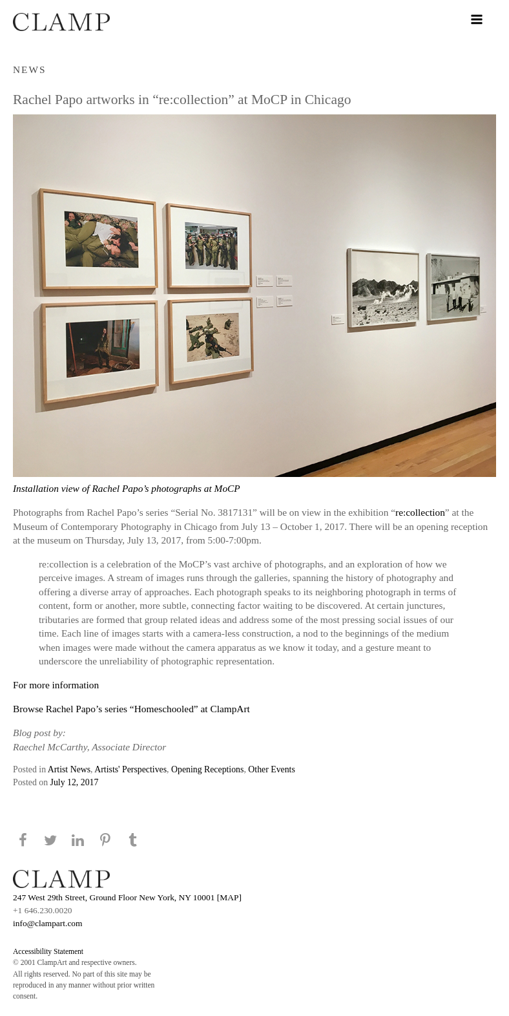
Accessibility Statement (48, 951)
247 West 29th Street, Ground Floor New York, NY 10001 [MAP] (127, 897)
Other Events (271, 769)
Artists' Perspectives (130, 769)
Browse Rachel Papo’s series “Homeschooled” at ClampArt (131, 708)
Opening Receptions (207, 769)
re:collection (420, 512)
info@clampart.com (48, 923)
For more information (56, 684)
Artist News (69, 769)
